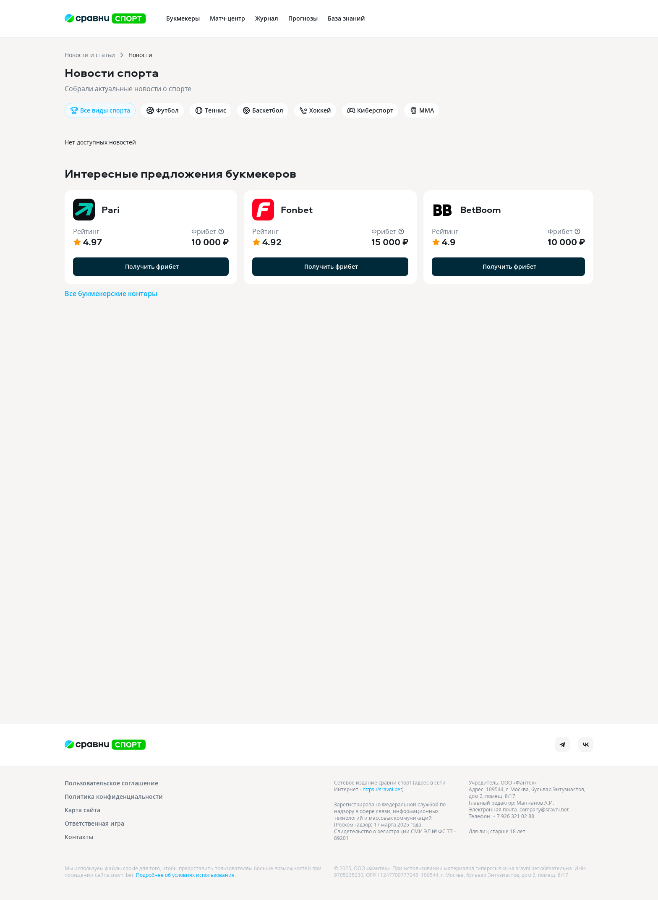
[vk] (585, 744)
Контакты (79, 837)
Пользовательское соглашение (111, 783)
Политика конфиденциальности (114, 796)
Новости (140, 55)
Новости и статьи (90, 55)
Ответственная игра (94, 823)
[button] (151, 237)
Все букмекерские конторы (111, 293)
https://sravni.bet (382, 789)
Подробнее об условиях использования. (186, 874)
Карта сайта (82, 810)
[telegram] (562, 744)
